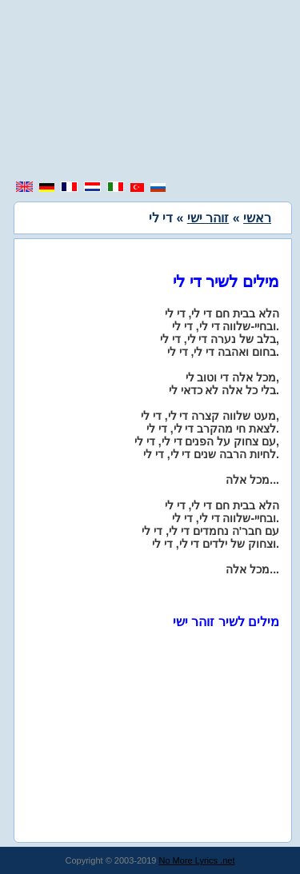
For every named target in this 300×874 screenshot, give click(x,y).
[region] (150, 92)
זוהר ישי (208, 218)
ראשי (257, 218)
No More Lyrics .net (197, 860)
